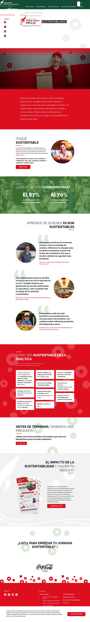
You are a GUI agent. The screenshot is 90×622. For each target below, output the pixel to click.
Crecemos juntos (52, 8)
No (28, 443)
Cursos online (28, 8)
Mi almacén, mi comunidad (67, 8)
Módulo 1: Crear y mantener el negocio (50, 598)
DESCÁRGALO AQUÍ (56, 506)
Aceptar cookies (76, 614)
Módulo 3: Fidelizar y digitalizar (51, 604)
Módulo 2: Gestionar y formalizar (51, 601)
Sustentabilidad (40, 8)
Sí (19, 443)
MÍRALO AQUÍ (23, 167)
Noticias (79, 8)
